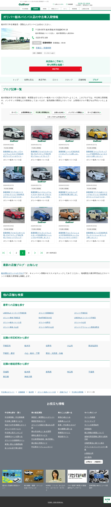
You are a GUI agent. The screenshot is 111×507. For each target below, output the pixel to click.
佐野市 (49, 346)
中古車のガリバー (7, 392)
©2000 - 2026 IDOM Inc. (55, 502)
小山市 (70, 346)
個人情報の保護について (94, 433)
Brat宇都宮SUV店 (45, 318)
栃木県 (27, 372)
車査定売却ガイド (38, 421)
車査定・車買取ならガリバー (42, 417)
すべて (14, 112)
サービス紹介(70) (93, 112)
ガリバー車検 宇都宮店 (11, 318)
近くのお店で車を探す (14, 448)
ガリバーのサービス (13, 429)
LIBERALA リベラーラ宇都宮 (85, 318)
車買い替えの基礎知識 (14, 444)
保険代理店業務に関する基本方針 (96, 438)
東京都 (6, 377)
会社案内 (88, 457)
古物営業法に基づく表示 (94, 443)
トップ (16, 80)
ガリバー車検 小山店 (11, 327)
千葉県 (91, 372)
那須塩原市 (93, 346)
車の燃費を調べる (65, 429)
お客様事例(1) (26, 112)
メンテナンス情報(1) (75, 112)
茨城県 (6, 372)
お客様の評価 (85, 8)
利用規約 (88, 429)
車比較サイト (63, 437)
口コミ (55, 80)
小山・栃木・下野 (32, 353)
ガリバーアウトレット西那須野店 (86, 327)
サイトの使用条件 (91, 425)
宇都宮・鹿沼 (8, 353)
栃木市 (27, 346)
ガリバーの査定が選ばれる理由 (42, 426)
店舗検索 (21, 392)
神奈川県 (28, 377)
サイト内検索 (89, 417)
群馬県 (49, 372)
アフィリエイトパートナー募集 (96, 448)
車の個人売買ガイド (39, 443)
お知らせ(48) (58, 112)
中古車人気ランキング (14, 433)
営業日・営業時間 (43, 48)
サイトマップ (89, 421)
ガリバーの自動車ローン (14, 440)
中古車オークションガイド (42, 447)
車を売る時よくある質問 (41, 431)
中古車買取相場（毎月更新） (42, 439)
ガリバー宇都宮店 (80, 313)
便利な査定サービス (39, 435)
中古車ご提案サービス (14, 421)
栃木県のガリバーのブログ (12, 273)
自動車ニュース (64, 421)
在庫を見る (29, 80)
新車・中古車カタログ (67, 425)
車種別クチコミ (64, 433)
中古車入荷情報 (77, 392)
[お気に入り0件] (58, 4)
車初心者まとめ (64, 417)
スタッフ (69, 80)
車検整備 (74, 8)
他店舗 (107, 499)
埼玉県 (70, 372)
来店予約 (55, 69)
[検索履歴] (69, 4)
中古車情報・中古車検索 (14, 417)
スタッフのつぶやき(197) (56, 117)
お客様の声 (88, 453)
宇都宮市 (7, 346)
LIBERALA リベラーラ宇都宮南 (14, 313)
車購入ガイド (55, 8)
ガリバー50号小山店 (46, 327)
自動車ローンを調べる (14, 437)
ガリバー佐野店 (44, 322)
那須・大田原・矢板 (54, 353)
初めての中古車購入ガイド (15, 425)
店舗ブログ (64, 392)
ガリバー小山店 (80, 322)
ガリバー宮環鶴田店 (46, 313)
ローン (65, 8)
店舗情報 (82, 80)
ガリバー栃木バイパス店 (12, 322)
